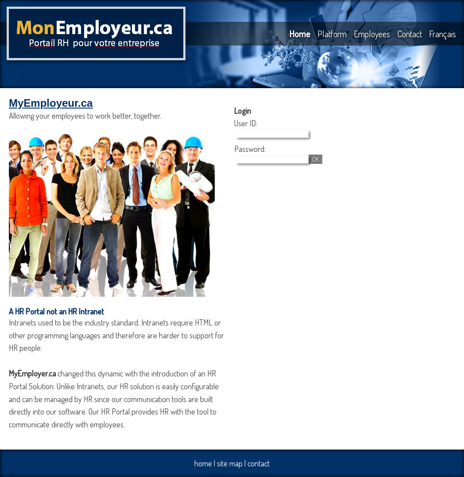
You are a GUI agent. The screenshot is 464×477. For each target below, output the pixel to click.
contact (258, 463)
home (203, 463)
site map (230, 463)
